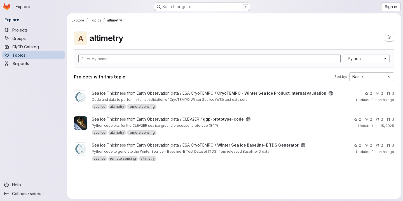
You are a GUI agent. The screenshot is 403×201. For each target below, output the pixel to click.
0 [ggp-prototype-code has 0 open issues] (390, 119)
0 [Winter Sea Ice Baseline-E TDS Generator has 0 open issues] (390, 145)
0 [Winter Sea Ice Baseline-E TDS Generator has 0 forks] (368, 145)
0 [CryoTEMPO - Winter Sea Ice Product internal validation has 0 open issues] (390, 93)
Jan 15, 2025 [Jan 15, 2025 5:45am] (384, 126)
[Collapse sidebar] (33, 194)
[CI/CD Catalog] (33, 47)
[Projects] (33, 30)
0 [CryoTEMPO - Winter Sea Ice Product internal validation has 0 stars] (368, 93)
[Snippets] (33, 63)
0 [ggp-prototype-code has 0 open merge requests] (379, 119)
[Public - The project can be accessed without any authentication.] (331, 93)
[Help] (33, 185)
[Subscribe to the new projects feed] (389, 37)
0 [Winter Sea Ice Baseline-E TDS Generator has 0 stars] (357, 145)
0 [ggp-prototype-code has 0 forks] (368, 119)
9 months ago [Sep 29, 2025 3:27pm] (382, 152)
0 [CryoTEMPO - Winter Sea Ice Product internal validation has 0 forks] (379, 93)
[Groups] (33, 38)
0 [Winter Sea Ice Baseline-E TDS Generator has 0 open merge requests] (379, 145)
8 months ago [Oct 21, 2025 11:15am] (382, 100)
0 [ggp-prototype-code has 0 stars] (357, 119)
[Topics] (33, 55)
